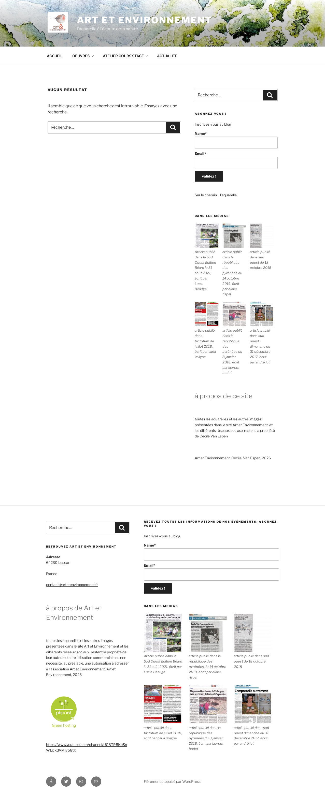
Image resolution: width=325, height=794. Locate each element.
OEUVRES (83, 56)
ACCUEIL (55, 56)
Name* (236, 140)
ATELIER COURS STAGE (126, 56)
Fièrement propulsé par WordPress (172, 781)
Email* (236, 160)
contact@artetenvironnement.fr (72, 584)
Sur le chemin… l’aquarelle (216, 195)
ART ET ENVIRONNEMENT (145, 20)
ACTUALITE (167, 56)
